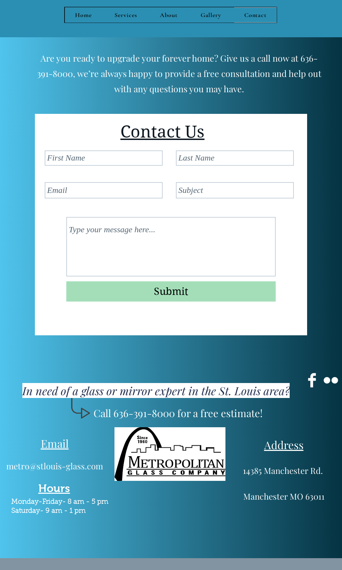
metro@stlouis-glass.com (54, 465)
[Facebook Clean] (312, 380)
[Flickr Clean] (331, 380)
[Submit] (171, 291)
